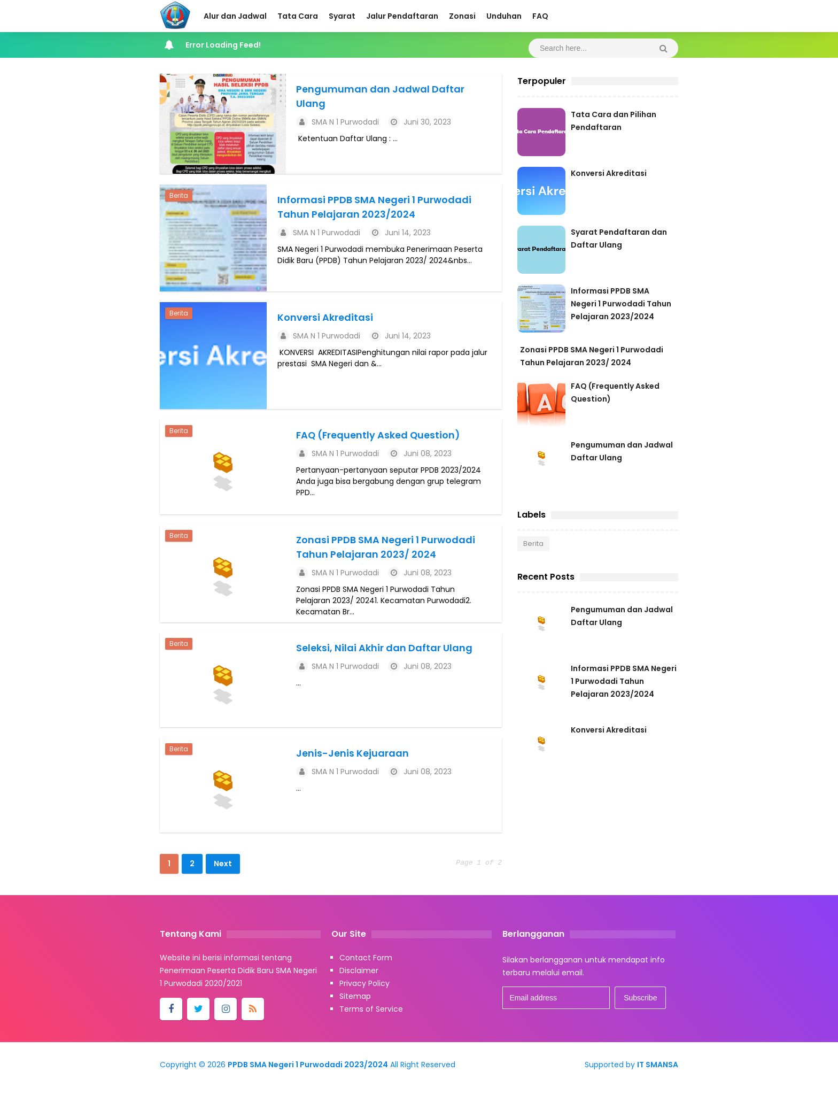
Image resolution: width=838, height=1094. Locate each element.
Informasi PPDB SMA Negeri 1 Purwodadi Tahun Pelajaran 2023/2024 (621, 304)
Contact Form (365, 964)
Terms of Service (371, 1016)
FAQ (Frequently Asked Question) (382, 436)
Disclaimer (358, 977)
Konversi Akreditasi (325, 319)
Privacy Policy (364, 990)
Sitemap (355, 1003)
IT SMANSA (657, 1071)
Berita (178, 197)
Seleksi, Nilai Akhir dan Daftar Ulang (387, 651)
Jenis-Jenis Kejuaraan (355, 758)
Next (223, 870)
